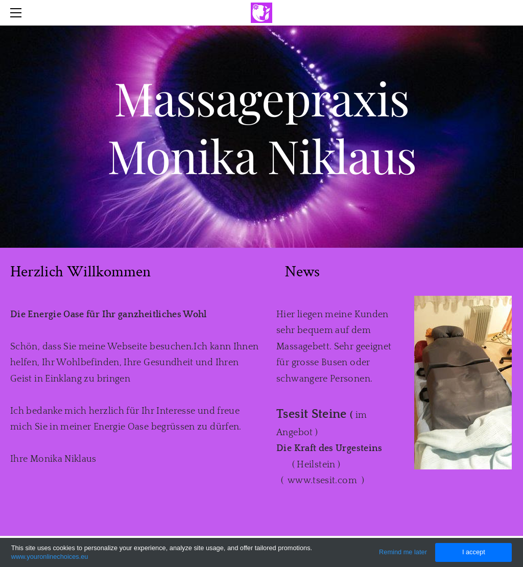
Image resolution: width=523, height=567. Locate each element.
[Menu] (18, 13)
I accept (473, 552)
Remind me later (403, 552)
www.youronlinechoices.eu (49, 556)
